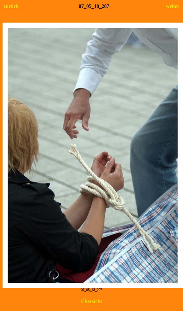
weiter (173, 6)
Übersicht (91, 301)
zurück (11, 6)
